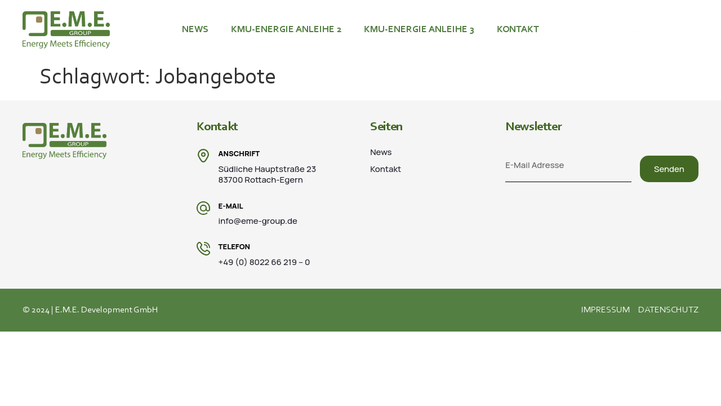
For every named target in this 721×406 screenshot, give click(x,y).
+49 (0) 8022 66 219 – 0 (646, 30)
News (195, 29)
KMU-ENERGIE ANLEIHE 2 (286, 29)
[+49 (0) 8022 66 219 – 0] (590, 29)
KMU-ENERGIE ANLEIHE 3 (419, 29)
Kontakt (518, 29)
